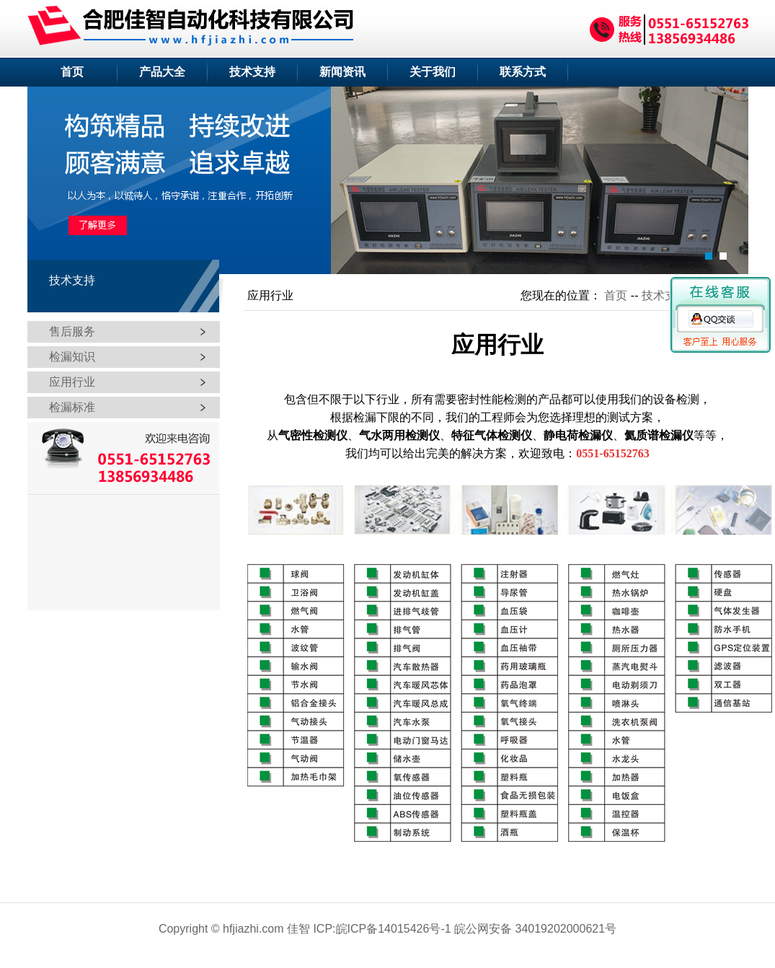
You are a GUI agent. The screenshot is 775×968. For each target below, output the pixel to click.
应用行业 (72, 382)
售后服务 (72, 331)
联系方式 (523, 72)
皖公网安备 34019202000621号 (535, 929)
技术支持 (252, 72)
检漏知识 (72, 357)
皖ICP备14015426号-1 (393, 929)
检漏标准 (72, 407)
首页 (72, 72)
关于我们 (432, 72)
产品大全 (162, 72)
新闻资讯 (342, 72)
